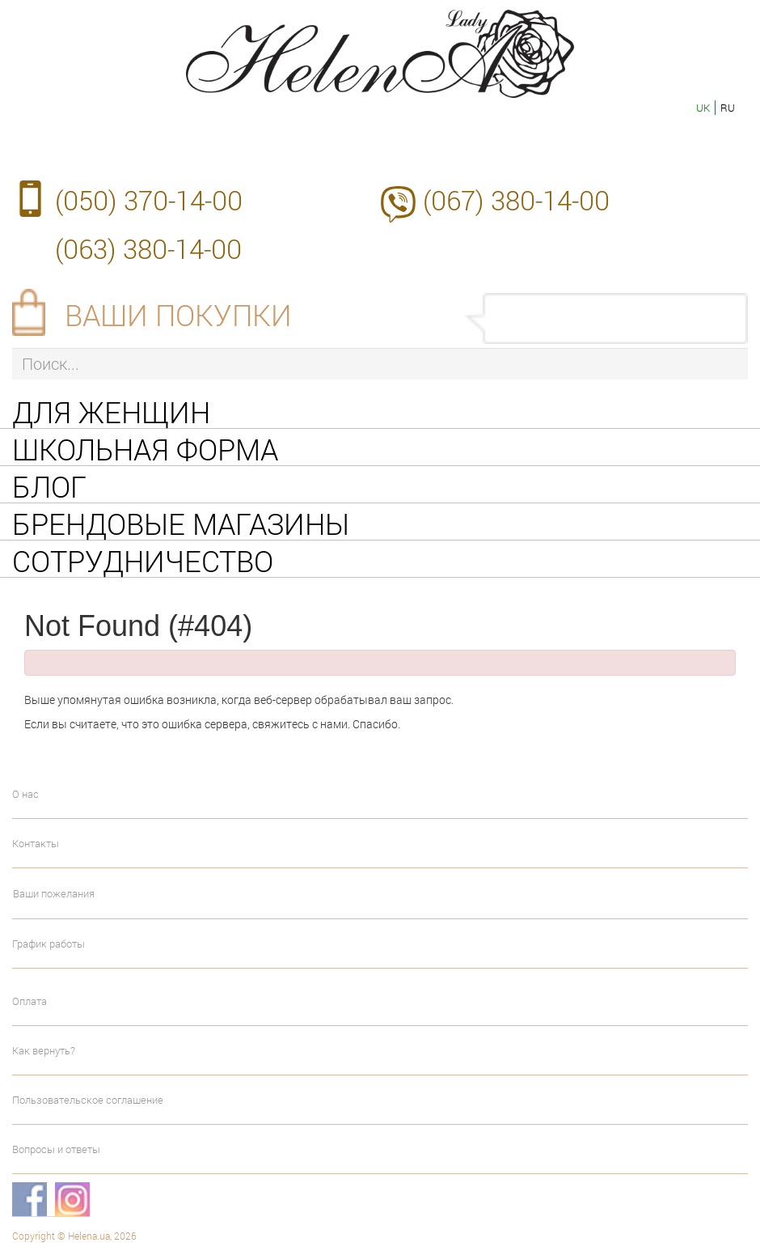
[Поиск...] (380, 364)
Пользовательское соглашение (87, 1099)
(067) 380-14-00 (516, 200)
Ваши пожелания (54, 893)
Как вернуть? (43, 1050)
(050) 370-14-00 (149, 200)
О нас (25, 794)
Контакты (35, 843)
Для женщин (111, 410)
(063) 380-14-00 (148, 248)
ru (727, 107)
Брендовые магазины (180, 522)
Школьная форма (145, 447)
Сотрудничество (142, 559)
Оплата (29, 1001)
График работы (48, 943)
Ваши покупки (178, 314)
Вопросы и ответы (56, 1149)
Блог (49, 485)
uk (703, 107)
